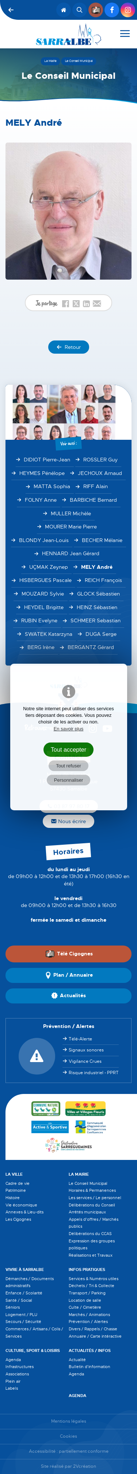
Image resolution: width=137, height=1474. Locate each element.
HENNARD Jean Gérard (70, 553)
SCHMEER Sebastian (96, 620)
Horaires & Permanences (92, 1190)
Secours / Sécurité (23, 1321)
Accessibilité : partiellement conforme (69, 1451)
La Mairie (79, 1174)
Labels (11, 1388)
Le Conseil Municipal (88, 1183)
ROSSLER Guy (100, 459)
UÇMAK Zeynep (48, 567)
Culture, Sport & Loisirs (32, 1350)
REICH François (103, 580)
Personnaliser (68, 780)
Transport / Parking (87, 1293)
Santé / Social (18, 1300)
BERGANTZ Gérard (91, 647)
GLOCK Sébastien (98, 593)
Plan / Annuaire (69, 975)
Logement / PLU (21, 1314)
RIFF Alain (95, 486)
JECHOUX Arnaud (100, 473)
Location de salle (85, 1300)
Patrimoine (15, 1190)
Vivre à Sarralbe (24, 1269)
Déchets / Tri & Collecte (91, 1285)
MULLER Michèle (71, 513)
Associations (17, 1374)
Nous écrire (68, 821)
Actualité (77, 1359)
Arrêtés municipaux (87, 1212)
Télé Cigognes (69, 954)
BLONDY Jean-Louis (44, 540)
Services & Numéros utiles (93, 1278)
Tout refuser (68, 766)
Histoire (12, 1197)
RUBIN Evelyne (39, 620)
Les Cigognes (18, 1219)
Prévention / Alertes (88, 1321)
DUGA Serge (101, 634)
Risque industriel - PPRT (94, 1073)
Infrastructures (19, 1366)
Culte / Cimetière (85, 1307)
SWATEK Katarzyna (48, 634)
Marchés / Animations (89, 1314)
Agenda (13, 1359)
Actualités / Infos (90, 1350)
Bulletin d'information (89, 1366)
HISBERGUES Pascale (45, 580)
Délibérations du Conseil (92, 1205)
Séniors (12, 1307)
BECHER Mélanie (102, 540)
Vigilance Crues (85, 1061)
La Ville (14, 1174)
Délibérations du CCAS (90, 1233)
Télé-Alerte (80, 1039)
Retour (69, 347)
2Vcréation (84, 1466)
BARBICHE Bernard (93, 500)
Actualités (68, 995)
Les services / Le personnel (95, 1197)
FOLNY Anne (41, 500)
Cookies (68, 1436)
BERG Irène (40, 647)
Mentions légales (68, 1421)
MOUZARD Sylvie (43, 593)
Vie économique (21, 1205)
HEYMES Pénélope (42, 473)
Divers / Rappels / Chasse (93, 1328)
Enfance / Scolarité (23, 1293)
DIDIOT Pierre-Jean (47, 459)
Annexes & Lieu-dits (24, 1212)
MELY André (97, 567)
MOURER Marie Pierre (71, 526)
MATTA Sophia (52, 486)
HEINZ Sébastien (97, 607)
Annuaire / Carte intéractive (95, 1336)
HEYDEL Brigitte (44, 607)
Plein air (12, 1381)
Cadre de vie (17, 1183)
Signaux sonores (86, 1050)
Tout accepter (69, 749)
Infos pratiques (87, 1269)
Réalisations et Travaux (91, 1255)
